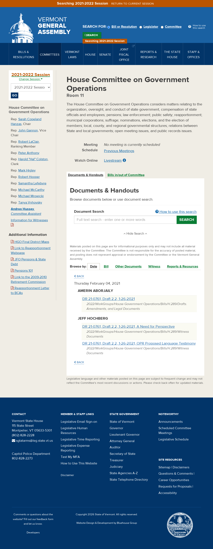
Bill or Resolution (123, 27)
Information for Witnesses (29, 222)
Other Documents (128, 266)
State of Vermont (122, 422)
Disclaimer (67, 475)
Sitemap (164, 467)
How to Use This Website (79, 463)
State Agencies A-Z (124, 473)
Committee (172, 27)
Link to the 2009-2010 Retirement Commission (29, 279)
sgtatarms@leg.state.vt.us (32, 441)
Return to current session (132, 4)
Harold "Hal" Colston (33, 159)
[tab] (86, 175)
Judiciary (116, 467)
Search (92, 35)
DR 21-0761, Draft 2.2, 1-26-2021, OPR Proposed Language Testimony (139, 343)
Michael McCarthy (31, 190)
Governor (116, 428)
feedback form (45, 519)
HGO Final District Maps (30, 242)
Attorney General (122, 441)
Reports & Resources (182, 266)
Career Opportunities (174, 480)
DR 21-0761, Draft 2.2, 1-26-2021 (108, 298)
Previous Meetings (119, 151)
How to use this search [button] (176, 211)
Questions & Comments (176, 473)
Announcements (171, 422)
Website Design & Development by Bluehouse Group (106, 523)
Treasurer (116, 460)
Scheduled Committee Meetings (175, 430)
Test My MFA (70, 457)
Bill (106, 266)
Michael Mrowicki (31, 196)
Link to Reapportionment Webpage (31, 250)
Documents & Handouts (85, 175)
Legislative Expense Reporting (75, 448)
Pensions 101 (22, 271)
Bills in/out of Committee (126, 175)
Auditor (115, 447)
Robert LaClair (28, 142)
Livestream (113, 160)
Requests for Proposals (175, 486)
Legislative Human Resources (74, 430)
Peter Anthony (28, 153)
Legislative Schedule (174, 439)
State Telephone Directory (129, 480)
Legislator (149, 27)
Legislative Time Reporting (80, 439)
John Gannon (28, 130)
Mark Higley (27, 170)
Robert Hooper (29, 177)
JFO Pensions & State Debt (28, 261)
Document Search (135, 212)
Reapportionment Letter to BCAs (30, 290)
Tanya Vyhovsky (30, 202)
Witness (154, 266)
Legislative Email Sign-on (79, 422)
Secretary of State (122, 454)
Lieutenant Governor (125, 435)
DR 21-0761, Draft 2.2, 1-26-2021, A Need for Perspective (128, 326)
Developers (33, 532)
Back (79, 276)
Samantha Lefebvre (32, 183)
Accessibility (168, 493)
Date (93, 266)
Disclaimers (181, 467)
